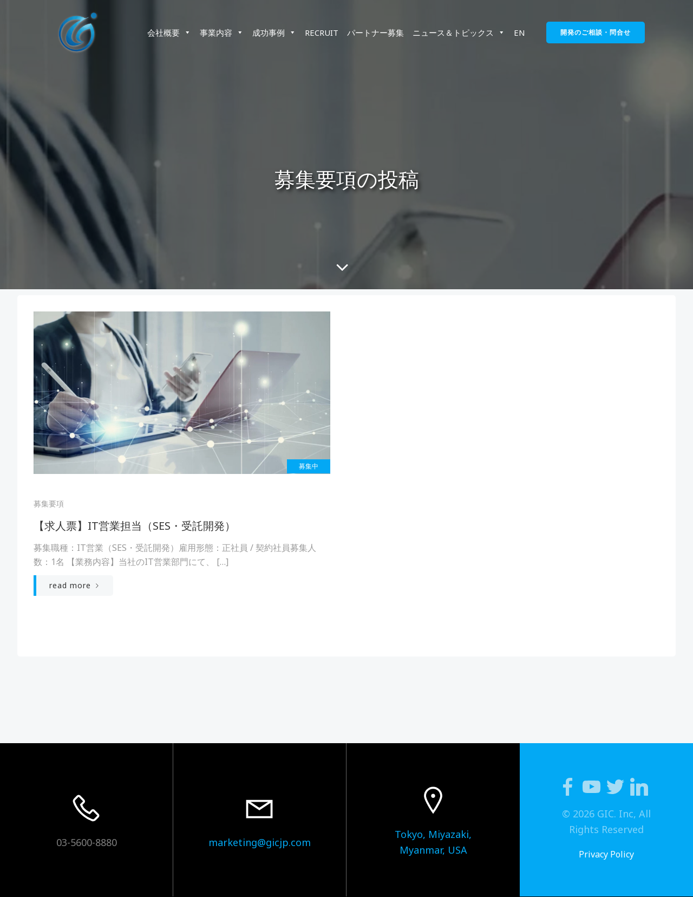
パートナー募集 (375, 32)
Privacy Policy (606, 854)
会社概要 (169, 32)
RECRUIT (321, 32)
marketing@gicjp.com (259, 842)
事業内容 (222, 32)
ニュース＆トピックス (459, 32)
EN (519, 32)
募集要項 (49, 503)
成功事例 (274, 32)
